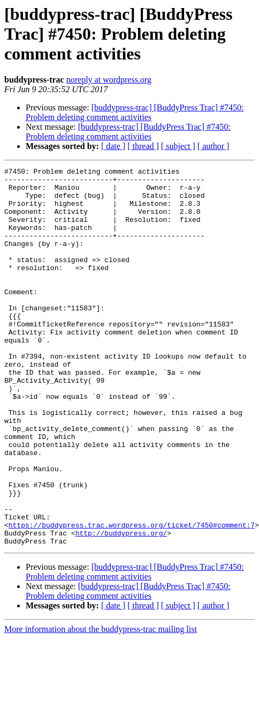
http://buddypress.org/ (121, 607)
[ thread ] (143, 146)
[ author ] (213, 146)
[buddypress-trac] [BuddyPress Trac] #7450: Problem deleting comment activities (135, 112)
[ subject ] (178, 146)
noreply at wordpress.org (108, 79)
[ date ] (113, 146)
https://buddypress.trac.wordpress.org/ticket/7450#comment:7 (132, 597)
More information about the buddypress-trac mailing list (100, 704)
